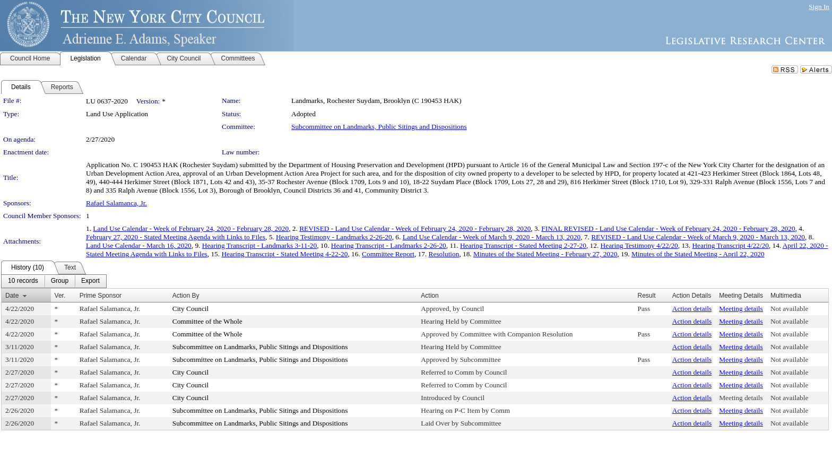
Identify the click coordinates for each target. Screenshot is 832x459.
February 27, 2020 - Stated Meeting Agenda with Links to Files (175, 237)
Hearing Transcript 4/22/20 (730, 245)
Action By (186, 295)
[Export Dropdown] (90, 281)
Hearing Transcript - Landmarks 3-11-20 (259, 245)
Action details (692, 309)
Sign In (819, 7)
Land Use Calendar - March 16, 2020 (139, 245)
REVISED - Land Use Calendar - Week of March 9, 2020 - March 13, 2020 (698, 237)
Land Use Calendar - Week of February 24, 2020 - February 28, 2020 (191, 228)
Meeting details (741, 309)
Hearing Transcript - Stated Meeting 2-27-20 (523, 245)
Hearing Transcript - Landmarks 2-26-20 (388, 245)
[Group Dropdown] (60, 281)
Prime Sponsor (101, 295)
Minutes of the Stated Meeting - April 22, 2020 (698, 254)
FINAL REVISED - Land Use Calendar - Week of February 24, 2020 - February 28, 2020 (668, 228)
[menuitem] (23, 281)
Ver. (60, 295)
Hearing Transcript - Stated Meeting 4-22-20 (284, 254)
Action (429, 295)
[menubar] (54, 281)
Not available (789, 309)
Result (647, 295)
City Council (190, 309)
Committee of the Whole (207, 321)
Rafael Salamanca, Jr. (116, 203)
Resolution (444, 254)
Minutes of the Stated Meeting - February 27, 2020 (545, 254)
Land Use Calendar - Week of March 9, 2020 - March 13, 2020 (492, 237)
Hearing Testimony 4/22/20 (639, 245)
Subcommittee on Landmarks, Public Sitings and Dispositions (379, 127)
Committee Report (388, 254)
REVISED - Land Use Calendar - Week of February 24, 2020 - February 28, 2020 (415, 228)
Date (12, 295)
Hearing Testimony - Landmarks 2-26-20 (334, 237)
